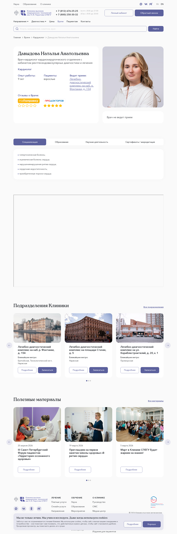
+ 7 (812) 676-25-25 (67, 11)
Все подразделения (154, 307)
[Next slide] (168, 345)
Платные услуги (58, 502)
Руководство (98, 502)
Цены (52, 21)
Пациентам (72, 21)
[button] (86, 380)
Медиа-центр (99, 511)
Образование (29, 4)
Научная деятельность (97, 142)
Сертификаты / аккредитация (140, 142)
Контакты (85, 21)
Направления (19, 21)
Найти (156, 28)
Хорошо (152, 524)
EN (162, 4)
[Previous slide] (9, 345)
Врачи (60, 21)
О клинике (45, 4)
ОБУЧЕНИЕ (76, 497)
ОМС (94, 506)
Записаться (47, 370)
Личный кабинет (119, 13)
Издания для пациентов (104, 531)
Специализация (30, 142)
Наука (16, 4)
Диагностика (37, 21)
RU (157, 4)
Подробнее (27, 370)
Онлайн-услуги (58, 506)
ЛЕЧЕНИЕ (56, 497)
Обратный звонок (149, 13)
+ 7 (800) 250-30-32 (67, 14)
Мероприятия (78, 511)
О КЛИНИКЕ (98, 497)
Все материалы (156, 401)
